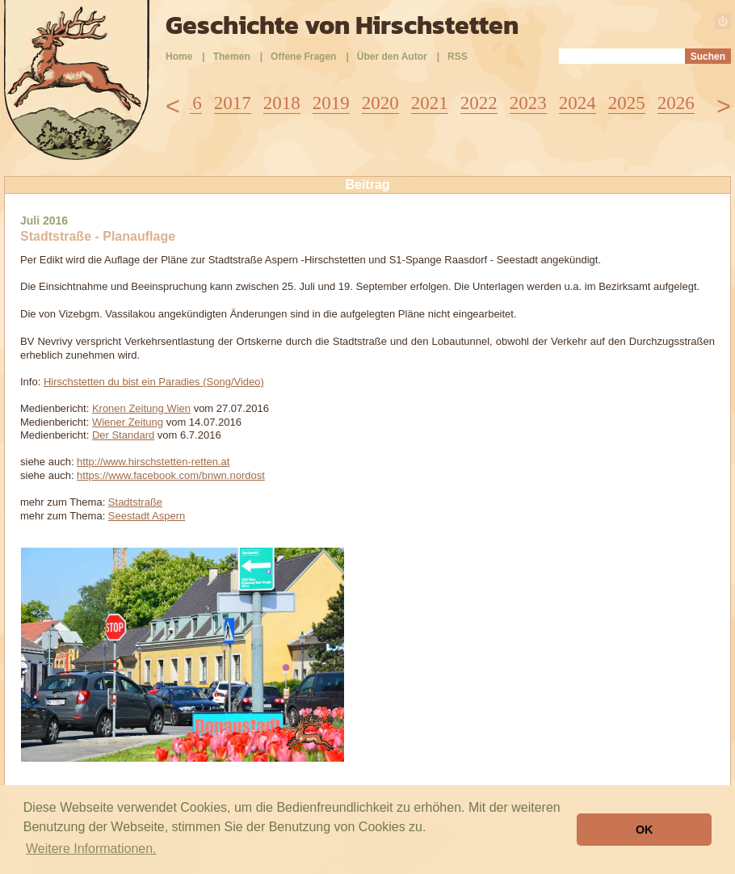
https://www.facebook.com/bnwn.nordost (171, 475)
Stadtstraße (135, 502)
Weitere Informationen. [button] (91, 848)
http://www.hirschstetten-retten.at (153, 462)
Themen (231, 56)
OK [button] (644, 829)
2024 (577, 103)
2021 (429, 103)
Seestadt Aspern (146, 516)
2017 (232, 103)
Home (179, 56)
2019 (331, 103)
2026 (676, 103)
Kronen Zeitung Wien (141, 408)
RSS (457, 56)
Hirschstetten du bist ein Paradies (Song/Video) (154, 382)
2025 (626, 103)
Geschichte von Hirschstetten (342, 25)
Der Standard (123, 435)
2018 (281, 103)
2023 (528, 103)
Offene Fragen (303, 56)
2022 (479, 103)
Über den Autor (392, 56)
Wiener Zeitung (127, 422)
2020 (380, 103)
